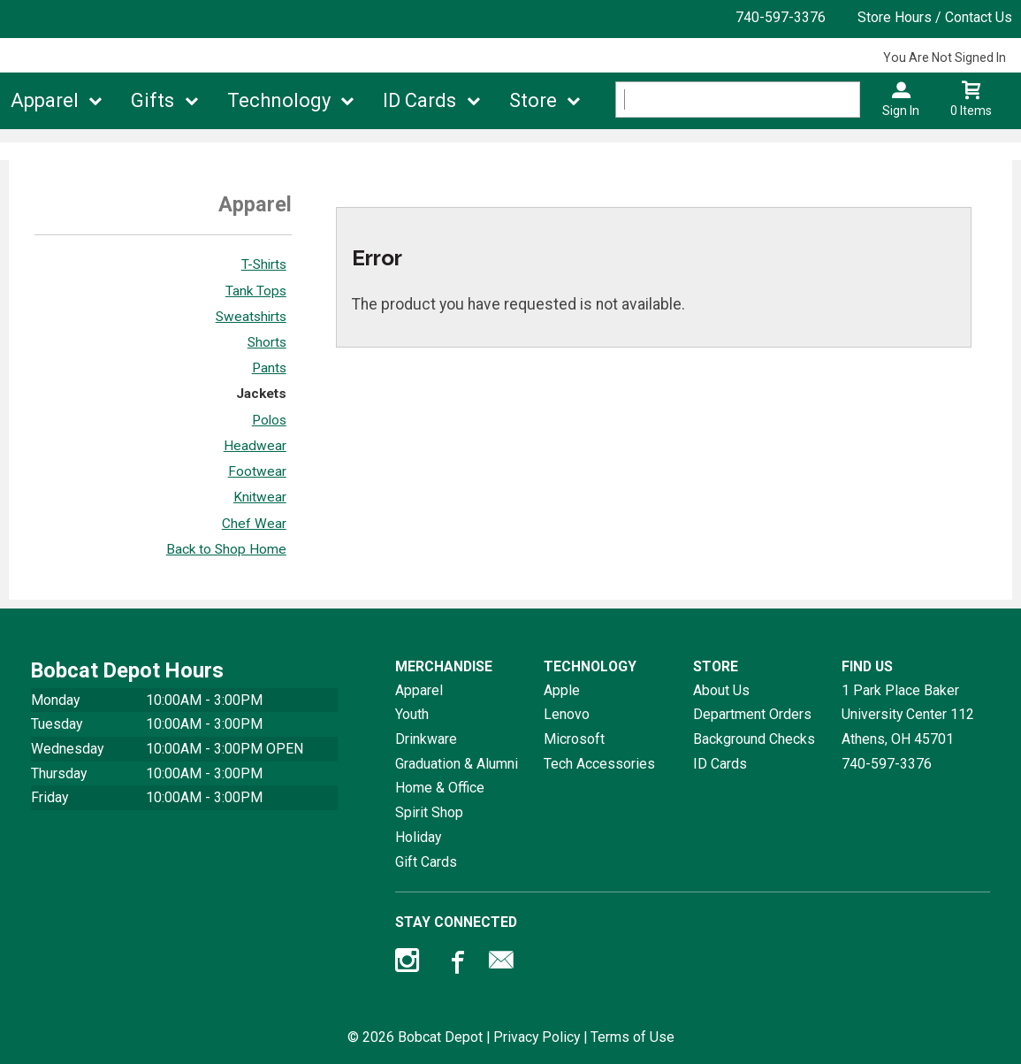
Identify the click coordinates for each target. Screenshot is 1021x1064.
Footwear (257, 471)
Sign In (900, 110)
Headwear (255, 446)
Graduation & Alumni (456, 763)
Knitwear (259, 497)
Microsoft (574, 739)
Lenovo (567, 714)
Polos (269, 420)
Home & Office (439, 787)
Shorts (267, 342)
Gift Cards (426, 861)
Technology (279, 100)
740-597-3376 (780, 17)
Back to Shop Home (226, 549)
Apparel (45, 100)
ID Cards (419, 100)
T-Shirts (263, 264)
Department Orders (752, 714)
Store (533, 100)
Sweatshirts (251, 317)
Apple (562, 690)
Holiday (418, 837)
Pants (269, 368)
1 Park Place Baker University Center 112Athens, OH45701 (908, 714)
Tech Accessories (599, 763)
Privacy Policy (536, 1037)
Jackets (261, 394)
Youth (412, 714)
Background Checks (754, 739)
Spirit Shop (429, 812)
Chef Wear (254, 524)
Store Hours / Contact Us (934, 17)
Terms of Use (632, 1037)
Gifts (152, 100)
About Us (721, 690)
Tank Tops (255, 291)
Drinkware (426, 739)
